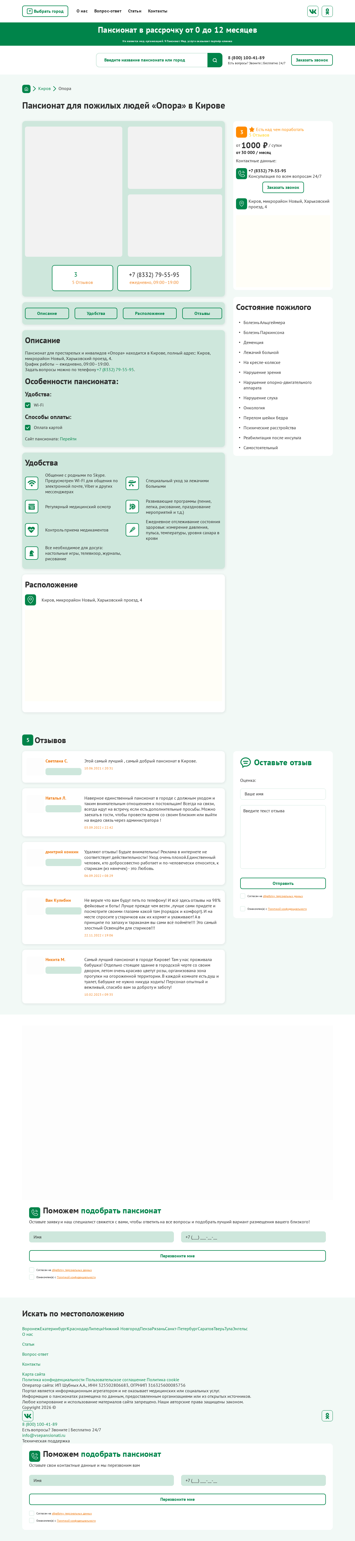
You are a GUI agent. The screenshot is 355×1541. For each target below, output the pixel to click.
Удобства (96, 313)
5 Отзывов (259, 135)
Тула (228, 1328)
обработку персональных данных (283, 896)
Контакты (157, 11)
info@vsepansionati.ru (43, 1435)
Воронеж (31, 1328)
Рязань (158, 1328)
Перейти (68, 438)
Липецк (95, 1328)
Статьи (134, 11)
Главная (26, 89)
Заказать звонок (283, 187)
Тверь (219, 1328)
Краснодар (77, 1328)
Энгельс (240, 1328)
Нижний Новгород (121, 1328)
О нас (82, 11)
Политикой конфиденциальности (287, 909)
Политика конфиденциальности (53, 1379)
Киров (44, 88)
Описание (47, 313)
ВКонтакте (312, 11)
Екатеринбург (53, 1328)
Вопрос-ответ (107, 11)
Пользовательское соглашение (116, 1379)
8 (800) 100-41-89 (246, 57)
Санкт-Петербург (181, 1328)
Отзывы (202, 313)
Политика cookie (163, 1379)
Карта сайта (33, 1374)
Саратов (206, 1328)
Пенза (146, 1328)
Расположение (149, 313)
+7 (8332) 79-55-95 (154, 274)
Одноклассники (327, 11)
